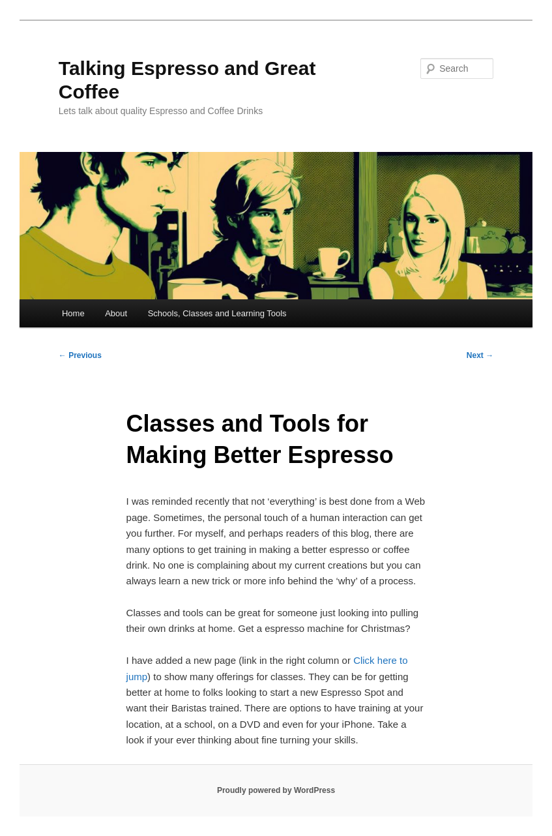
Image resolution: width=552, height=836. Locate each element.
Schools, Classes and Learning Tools (217, 313)
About (116, 313)
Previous (80, 355)
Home (73, 313)
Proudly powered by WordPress (276, 790)
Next (480, 355)
